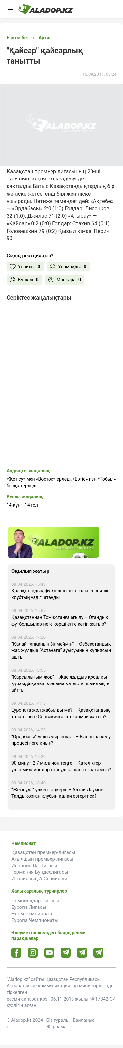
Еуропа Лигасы (28, 907)
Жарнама (56, 1026)
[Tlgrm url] (82, 952)
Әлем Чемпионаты (33, 914)
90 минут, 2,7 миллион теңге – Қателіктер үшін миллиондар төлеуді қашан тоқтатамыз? (61, 766)
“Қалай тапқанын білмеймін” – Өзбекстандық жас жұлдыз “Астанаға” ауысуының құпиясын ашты (61, 650)
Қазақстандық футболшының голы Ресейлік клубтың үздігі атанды (59, 594)
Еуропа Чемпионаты (34, 920)
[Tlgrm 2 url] (98, 952)
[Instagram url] (33, 953)
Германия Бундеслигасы (39, 872)
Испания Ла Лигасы (34, 866)
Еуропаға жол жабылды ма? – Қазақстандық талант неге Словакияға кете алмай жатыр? (60, 713)
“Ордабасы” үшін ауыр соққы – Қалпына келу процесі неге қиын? (61, 740)
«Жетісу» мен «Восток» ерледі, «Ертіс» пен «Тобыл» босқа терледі (61, 482)
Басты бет (18, 37)
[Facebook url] (16, 953)
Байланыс (84, 1020)
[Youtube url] (49, 953)
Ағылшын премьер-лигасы (42, 859)
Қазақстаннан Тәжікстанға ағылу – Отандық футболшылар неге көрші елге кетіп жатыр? (59, 621)
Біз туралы (58, 1020)
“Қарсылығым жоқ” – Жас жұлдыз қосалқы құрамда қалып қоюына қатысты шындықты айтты (61, 683)
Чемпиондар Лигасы (35, 901)
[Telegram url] (65, 952)
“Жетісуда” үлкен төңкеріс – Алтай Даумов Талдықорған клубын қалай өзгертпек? (57, 793)
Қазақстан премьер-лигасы (43, 852)
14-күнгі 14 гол (22, 505)
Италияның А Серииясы (39, 879)
